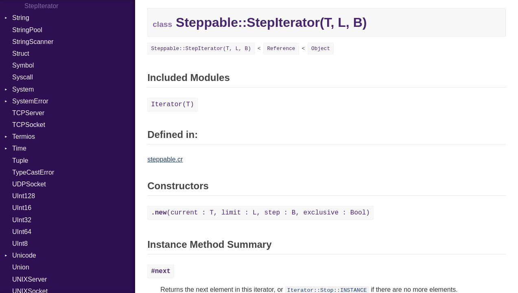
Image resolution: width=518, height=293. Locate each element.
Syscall (22, 77)
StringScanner (32, 41)
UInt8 (20, 243)
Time (19, 148)
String (20, 17)
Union (20, 267)
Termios (23, 136)
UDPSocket (29, 184)
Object (320, 49)
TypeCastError (33, 172)
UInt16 (21, 207)
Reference (281, 49)
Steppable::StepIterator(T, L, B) (201, 49)
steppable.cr (165, 159)
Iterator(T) (172, 104)
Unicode (24, 255)
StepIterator (41, 5)
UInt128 (23, 195)
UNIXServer (29, 279)
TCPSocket (28, 124)
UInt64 (21, 231)
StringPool (27, 29)
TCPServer (28, 112)
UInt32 (21, 219)
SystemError (30, 101)
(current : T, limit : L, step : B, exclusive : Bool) (260, 212)
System (23, 89)
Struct (20, 53)
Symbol (23, 65)
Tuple (20, 160)
